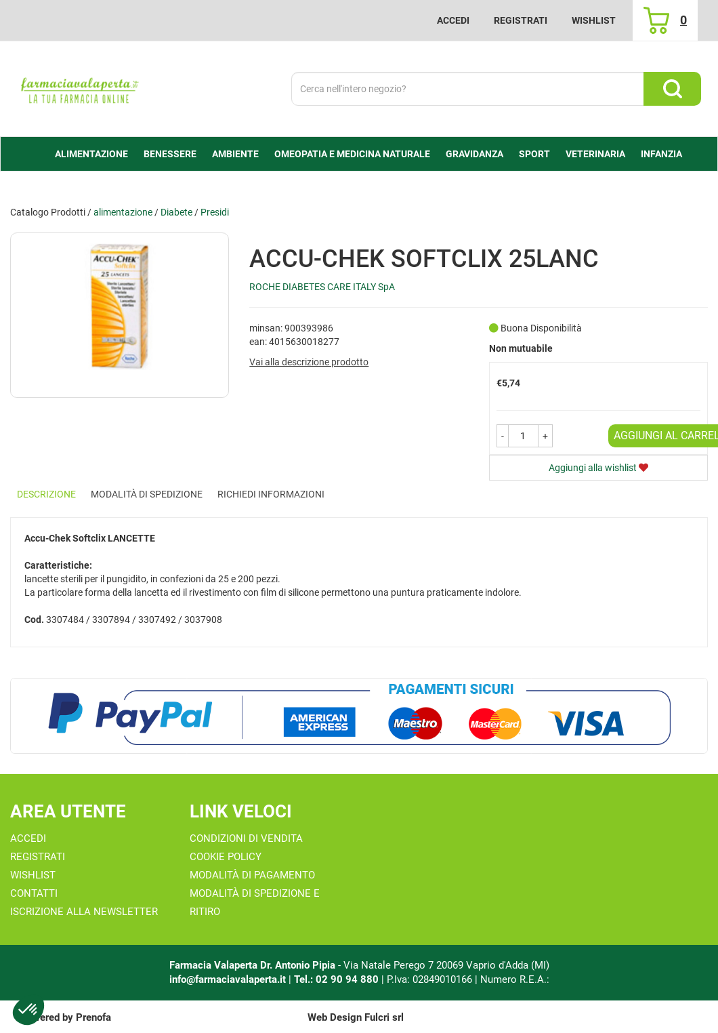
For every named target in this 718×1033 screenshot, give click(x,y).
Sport (534, 153)
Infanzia (661, 153)
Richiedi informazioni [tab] (270, 494)
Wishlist (594, 20)
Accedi (453, 20)
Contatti (34, 893)
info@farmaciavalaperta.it (227, 979)
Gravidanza (474, 153)
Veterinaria (595, 153)
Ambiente (235, 153)
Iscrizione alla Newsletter (84, 912)
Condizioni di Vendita (246, 838)
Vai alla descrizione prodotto (308, 362)
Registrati (520, 20)
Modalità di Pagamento (252, 875)
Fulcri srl (384, 1017)
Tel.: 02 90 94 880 (337, 979)
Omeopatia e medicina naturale (352, 153)
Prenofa (93, 1017)
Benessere (170, 153)
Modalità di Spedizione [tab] (147, 494)
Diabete (176, 212)
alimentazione (91, 153)
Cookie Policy (225, 857)
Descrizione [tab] (46, 494)
